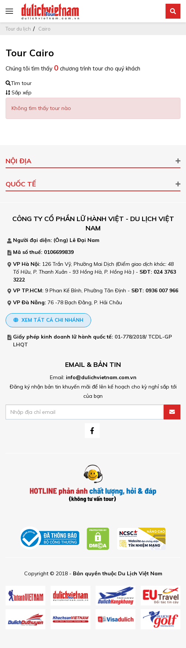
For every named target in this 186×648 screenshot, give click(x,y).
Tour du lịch (18, 29)
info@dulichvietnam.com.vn (101, 377)
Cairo (44, 29)
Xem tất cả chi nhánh (48, 320)
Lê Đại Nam (84, 240)
